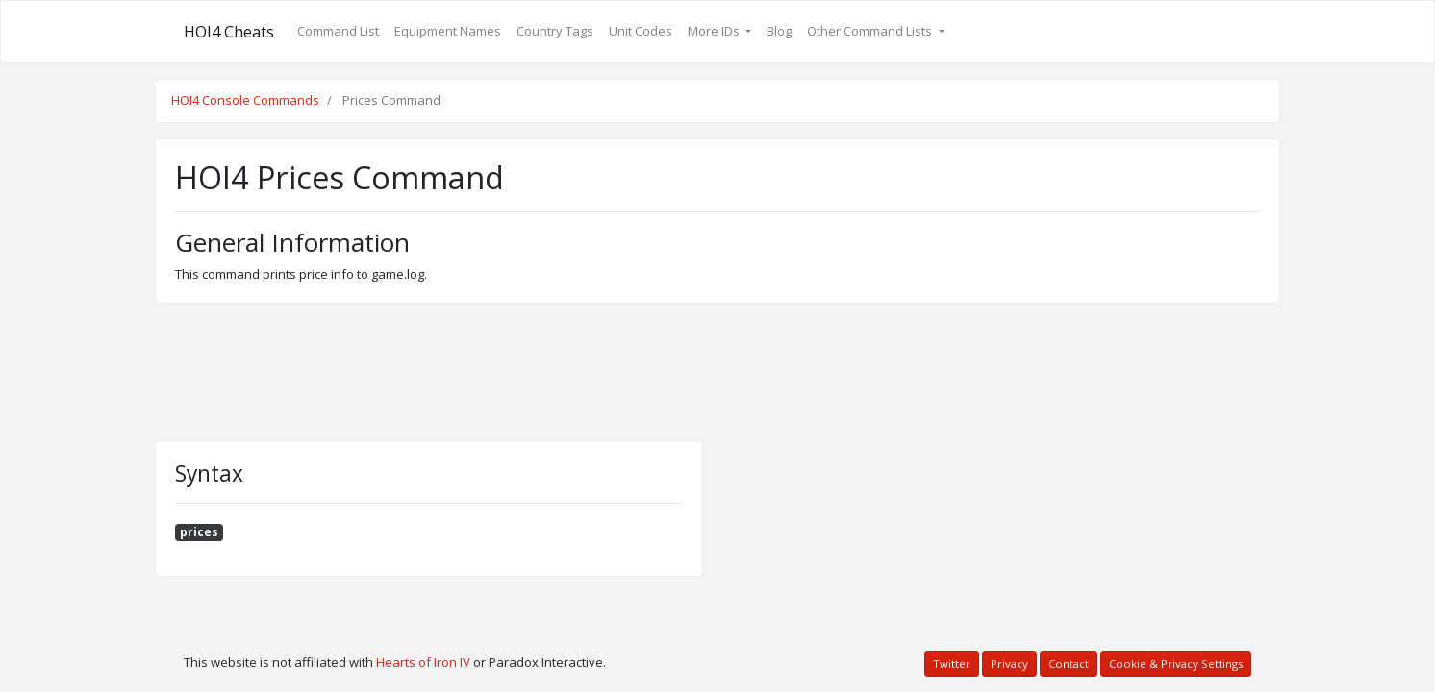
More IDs (715, 30)
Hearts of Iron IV (423, 662)
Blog (779, 30)
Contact (1068, 663)
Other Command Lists (871, 30)
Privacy (1009, 663)
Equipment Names (447, 30)
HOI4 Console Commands (245, 100)
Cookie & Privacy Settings (1176, 663)
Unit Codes (640, 30)
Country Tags (554, 30)
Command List (338, 30)
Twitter (951, 663)
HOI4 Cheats (229, 31)
